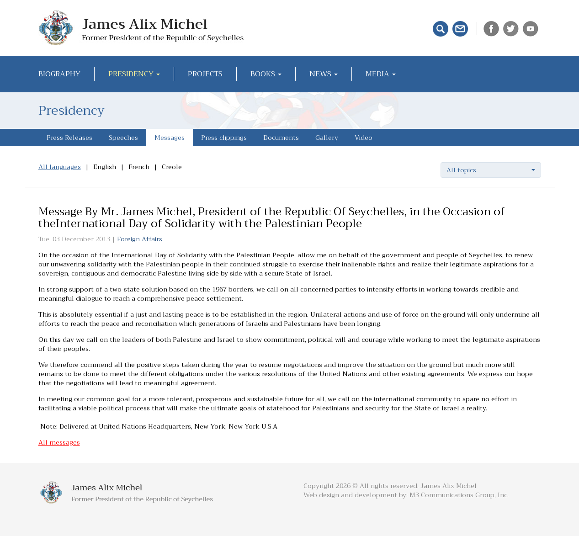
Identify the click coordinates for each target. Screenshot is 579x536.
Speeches (123, 137)
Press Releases (69, 137)
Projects (205, 74)
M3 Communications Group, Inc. (459, 494)
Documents (281, 137)
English (104, 166)
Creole (172, 166)
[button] (491, 170)
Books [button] (266, 74)
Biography (59, 74)
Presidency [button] (134, 74)
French (138, 166)
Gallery (326, 137)
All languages (59, 166)
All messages (59, 442)
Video (363, 137)
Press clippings (224, 137)
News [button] (323, 74)
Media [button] (381, 74)
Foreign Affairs (139, 239)
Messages (169, 137)
